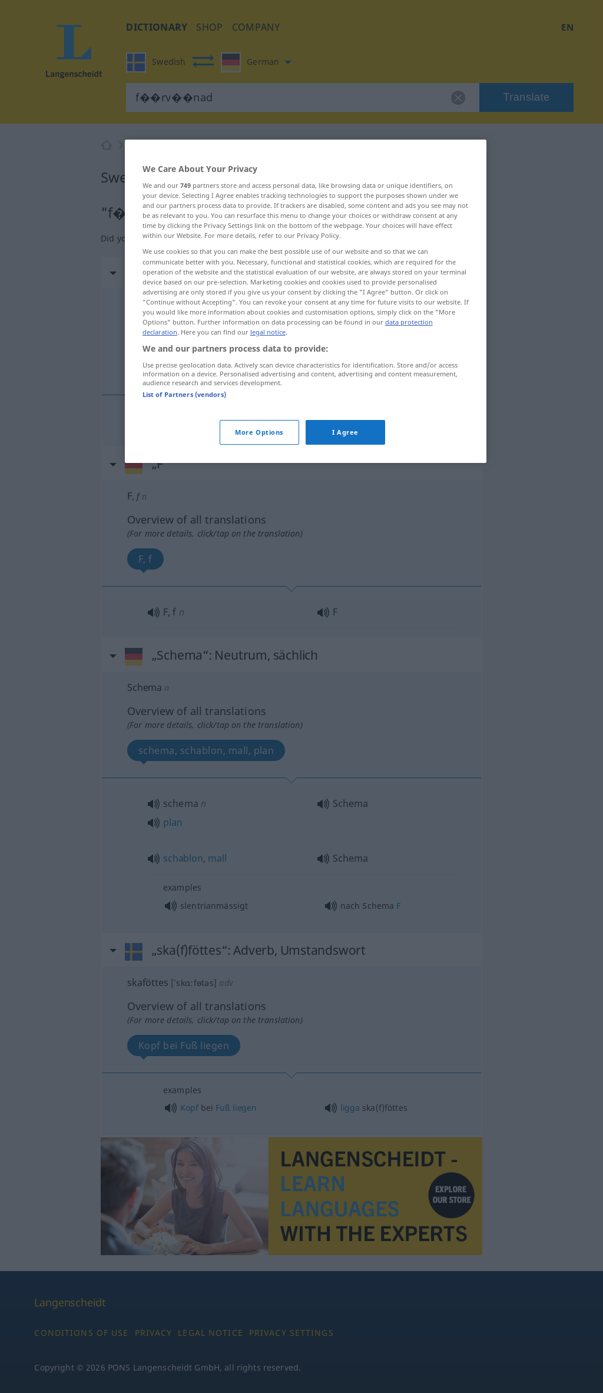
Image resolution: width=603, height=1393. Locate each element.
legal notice (268, 331)
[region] (305, 301)
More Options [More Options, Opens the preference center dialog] (259, 432)
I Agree (345, 432)
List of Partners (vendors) (184, 394)
